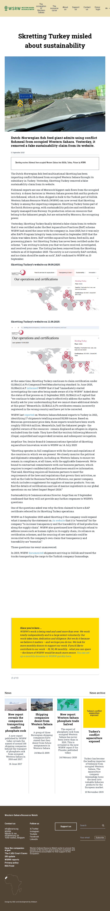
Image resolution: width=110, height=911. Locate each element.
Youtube (33, 834)
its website (58, 520)
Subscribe (100, 838)
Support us (75, 8)
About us (65, 8)
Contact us (87, 8)
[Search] (90, 825)
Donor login (97, 8)
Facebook (34, 836)
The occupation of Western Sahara (41, 8)
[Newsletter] (86, 837)
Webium (34, 902)
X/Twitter (34, 829)
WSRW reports (12, 859)
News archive (97, 693)
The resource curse (54, 8)
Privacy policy (11, 863)
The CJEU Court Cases (16, 853)
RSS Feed (9, 866)
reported (29, 414)
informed (32, 388)
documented (36, 552)
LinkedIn (34, 839)
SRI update (10, 856)
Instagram (34, 831)
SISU (14, 902)
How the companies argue (14, 849)
